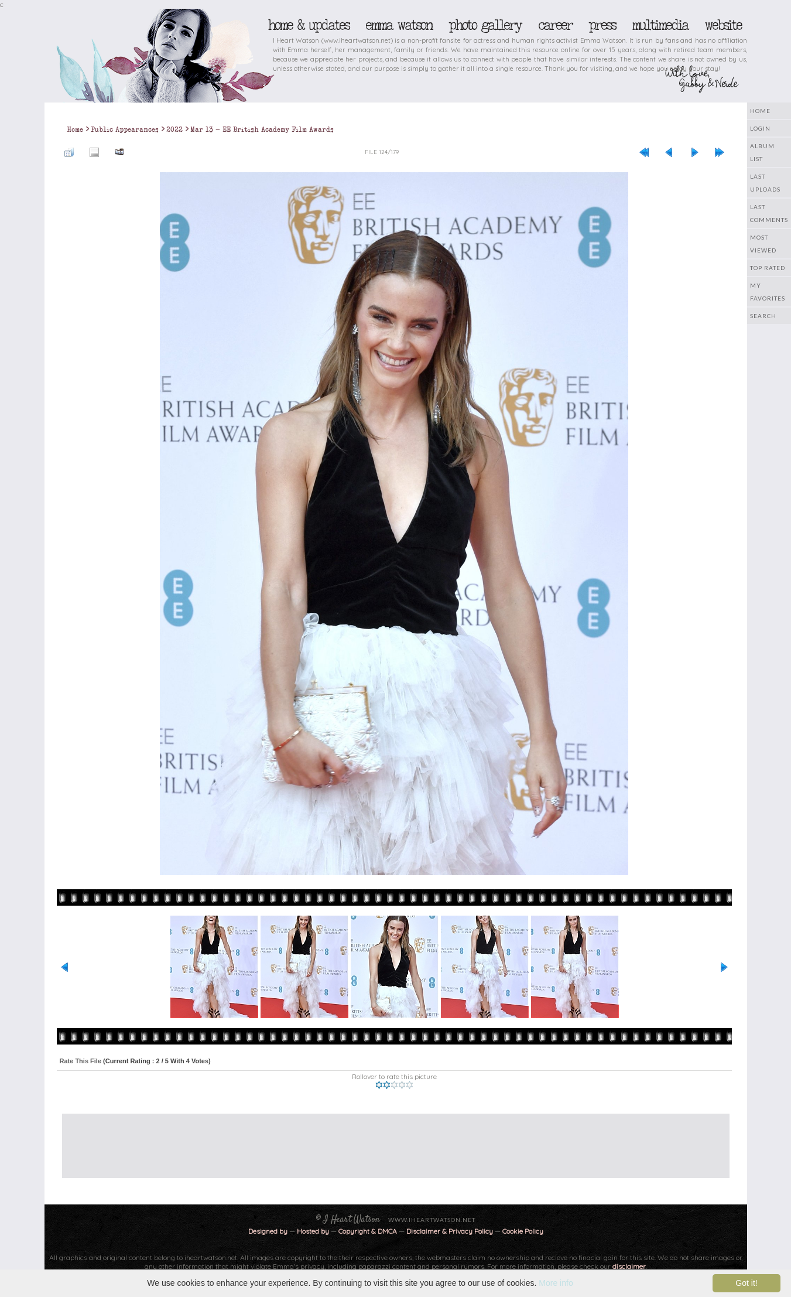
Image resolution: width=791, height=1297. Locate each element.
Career (554, 25)
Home (760, 110)
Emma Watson (398, 25)
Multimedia (660, 25)
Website (722, 25)
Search (763, 315)
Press (601, 25)
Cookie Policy (522, 1231)
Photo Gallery (484, 25)
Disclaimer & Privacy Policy (450, 1231)
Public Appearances (125, 129)
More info (556, 1283)
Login (760, 128)
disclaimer (629, 1266)
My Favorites (767, 292)
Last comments (769, 213)
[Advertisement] (387, 1140)
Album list (762, 152)
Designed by (267, 1231)
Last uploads (765, 183)
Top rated (767, 267)
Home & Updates (308, 25)
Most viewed (763, 244)
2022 (174, 129)
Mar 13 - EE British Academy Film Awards (262, 129)
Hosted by (313, 1231)
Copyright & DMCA (367, 1231)
